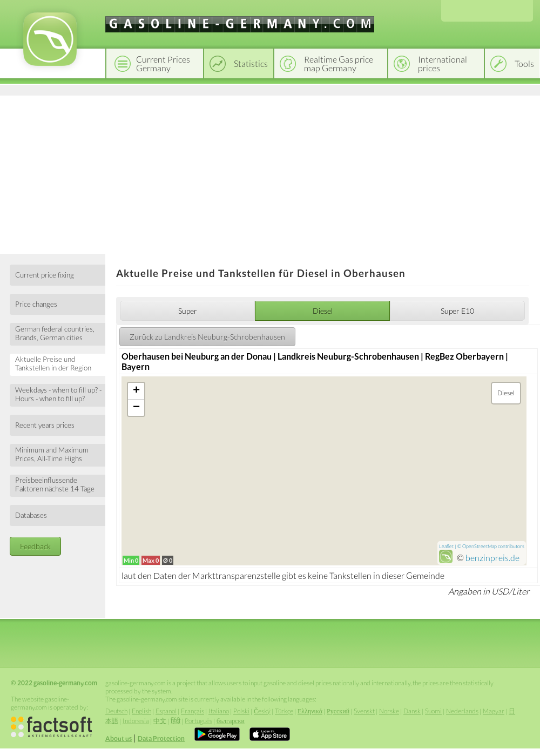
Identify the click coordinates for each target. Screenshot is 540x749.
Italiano (218, 711)
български (231, 721)
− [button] (136, 408)
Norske (389, 711)
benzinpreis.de (492, 557)
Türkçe (284, 711)
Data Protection (161, 738)
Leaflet (446, 546)
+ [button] (136, 391)
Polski (241, 711)
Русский (338, 711)
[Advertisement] (270, 172)
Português (198, 721)
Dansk (412, 711)
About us (118, 738)
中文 (159, 721)
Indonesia (136, 721)
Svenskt (364, 711)
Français (192, 711)
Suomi (433, 711)
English (141, 711)
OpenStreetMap (479, 546)
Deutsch (116, 711)
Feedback (35, 546)
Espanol (166, 711)
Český (262, 711)
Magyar (493, 711)
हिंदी (175, 721)
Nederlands (462, 711)
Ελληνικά (310, 711)
